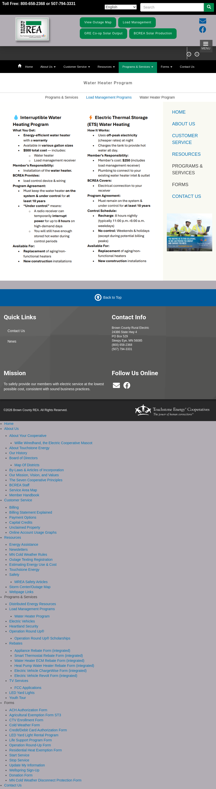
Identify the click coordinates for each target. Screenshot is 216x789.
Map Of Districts (26, 465)
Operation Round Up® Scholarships (42, 638)
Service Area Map (23, 490)
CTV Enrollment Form (26, 720)
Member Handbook (24, 495)
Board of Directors (23, 458)
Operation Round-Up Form (30, 745)
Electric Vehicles (22, 621)
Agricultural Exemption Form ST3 (35, 715)
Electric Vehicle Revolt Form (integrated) (45, 676)
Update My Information (27, 765)
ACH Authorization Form (28, 710)
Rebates (15, 643)
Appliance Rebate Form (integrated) (42, 651)
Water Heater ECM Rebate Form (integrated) (49, 661)
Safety (14, 575)
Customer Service (76, 66)
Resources (106, 66)
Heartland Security (23, 626)
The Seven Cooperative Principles (35, 480)
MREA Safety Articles (30, 582)
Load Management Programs (108, 97)
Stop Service (19, 760)
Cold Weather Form (24, 725)
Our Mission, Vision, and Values (34, 475)
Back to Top (112, 297)
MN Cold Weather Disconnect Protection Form (45, 780)
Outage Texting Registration (31, 560)
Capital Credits (20, 522)
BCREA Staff (19, 485)
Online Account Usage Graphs (32, 532)
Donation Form (21, 775)
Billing (14, 507)
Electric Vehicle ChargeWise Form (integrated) (50, 671)
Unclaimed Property (24, 527)
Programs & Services (137, 66)
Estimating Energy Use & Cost (32, 565)
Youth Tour (17, 698)
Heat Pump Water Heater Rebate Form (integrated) (54, 666)
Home (29, 66)
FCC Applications (27, 688)
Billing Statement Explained (30, 512)
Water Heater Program (31, 616)
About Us (48, 66)
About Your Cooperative (27, 436)
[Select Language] (121, 7)
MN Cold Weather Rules (28, 555)
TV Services (18, 681)
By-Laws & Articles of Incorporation (36, 470)
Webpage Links (21, 592)
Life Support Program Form (30, 740)
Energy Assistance (23, 544)
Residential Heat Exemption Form (35, 750)
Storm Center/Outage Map (29, 587)
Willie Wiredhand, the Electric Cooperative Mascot (53, 443)
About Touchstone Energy (29, 448)
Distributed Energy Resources (32, 604)
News (12, 341)
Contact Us (187, 66)
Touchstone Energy (24, 570)
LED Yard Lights (22, 693)
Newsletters (18, 549)
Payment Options (22, 517)
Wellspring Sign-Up (24, 770)
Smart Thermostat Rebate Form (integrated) (48, 656)
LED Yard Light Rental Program (33, 735)
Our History (18, 453)
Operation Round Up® (26, 631)
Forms (166, 66)
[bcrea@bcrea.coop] (116, 387)
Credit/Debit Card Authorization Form (38, 730)
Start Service (19, 755)
